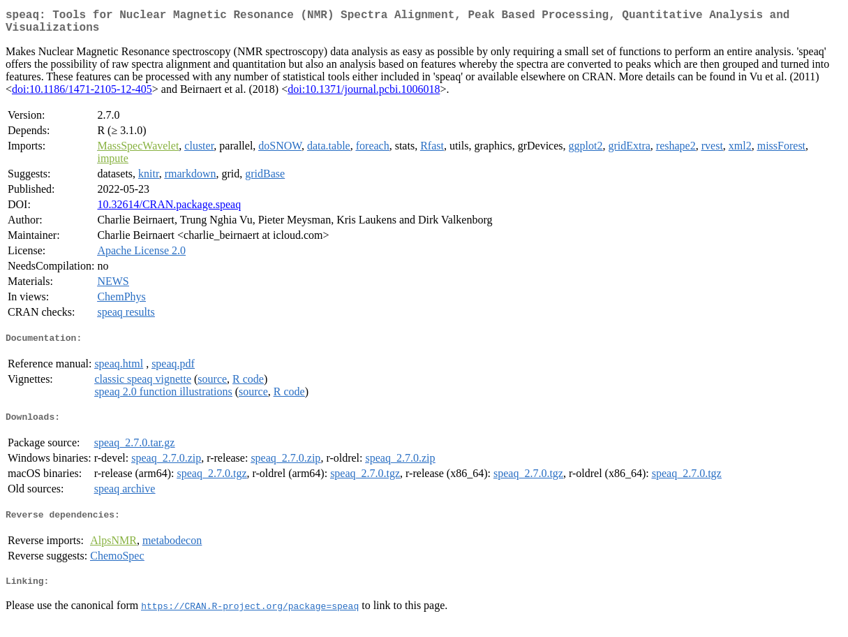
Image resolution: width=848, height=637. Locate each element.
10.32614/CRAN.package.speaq (169, 210)
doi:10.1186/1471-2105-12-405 (82, 95)
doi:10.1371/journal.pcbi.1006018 (364, 95)
